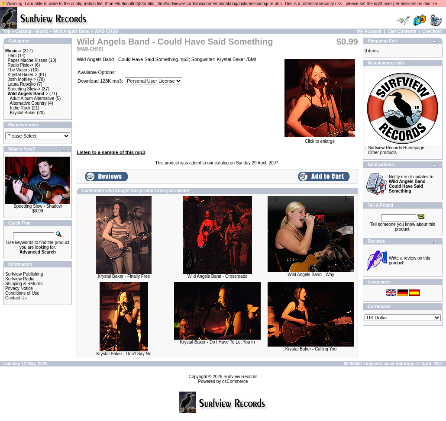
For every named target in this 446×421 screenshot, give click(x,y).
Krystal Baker (23, 112)
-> (13, 50)
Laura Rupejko (22, 84)
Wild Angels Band (71, 31)
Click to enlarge (319, 139)
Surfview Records (240, 376)
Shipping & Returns (23, 283)
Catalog (23, 31)
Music (42, 31)
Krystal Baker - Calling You (310, 349)
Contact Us (15, 298)
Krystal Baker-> (23, 74)
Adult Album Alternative (32, 98)
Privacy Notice (19, 288)
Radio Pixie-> (21, 65)
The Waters (18, 69)
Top (7, 31)
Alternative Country (28, 103)
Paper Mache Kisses (28, 60)
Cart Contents (402, 31)
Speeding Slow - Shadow (37, 206)
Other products (382, 152)
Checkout (432, 31)
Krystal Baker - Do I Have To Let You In (217, 342)
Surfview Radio (19, 278)
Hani (12, 55)
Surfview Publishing (24, 274)
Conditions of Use (22, 293)
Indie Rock (20, 108)
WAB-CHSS (106, 31)
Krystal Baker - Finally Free (124, 276)
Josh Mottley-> (22, 79)
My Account (369, 31)
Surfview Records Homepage (396, 147)
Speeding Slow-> (24, 89)
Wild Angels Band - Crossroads (217, 276)
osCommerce (235, 381)
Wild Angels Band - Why (311, 274)
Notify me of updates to (411, 183)
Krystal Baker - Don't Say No (124, 353)
